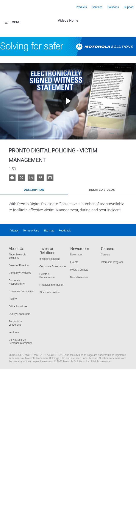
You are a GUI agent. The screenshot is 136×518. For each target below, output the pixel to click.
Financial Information (51, 284)
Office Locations (18, 306)
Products (81, 7)
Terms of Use (31, 230)
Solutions (113, 7)
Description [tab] (34, 189)
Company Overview (20, 272)
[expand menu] (12, 22)
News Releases (79, 277)
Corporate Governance (52, 266)
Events (74, 262)
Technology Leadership (15, 323)
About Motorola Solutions (17, 256)
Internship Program (112, 262)
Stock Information (49, 292)
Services (97, 7)
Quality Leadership (19, 313)
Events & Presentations (47, 275)
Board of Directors (19, 265)
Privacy (14, 230)
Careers (105, 254)
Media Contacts (79, 269)
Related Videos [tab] (102, 189)
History (13, 298)
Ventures (14, 332)
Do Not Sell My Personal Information (21, 341)
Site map (48, 230)
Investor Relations (49, 258)
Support (129, 7)
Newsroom (76, 254)
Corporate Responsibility (17, 282)
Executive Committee (21, 291)
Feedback (65, 230)
